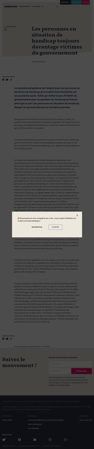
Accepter (55, 227)
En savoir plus (37, 227)
